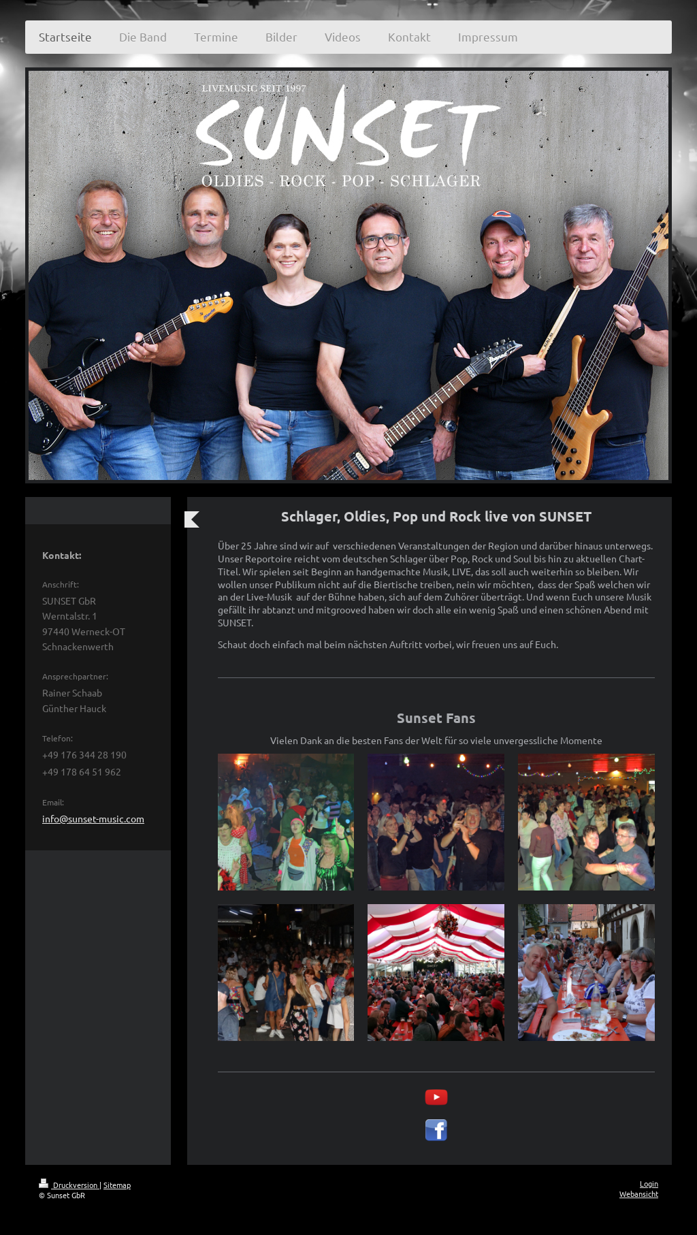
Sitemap (117, 1184)
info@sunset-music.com (93, 818)
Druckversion (69, 1184)
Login (649, 1183)
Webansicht (638, 1193)
